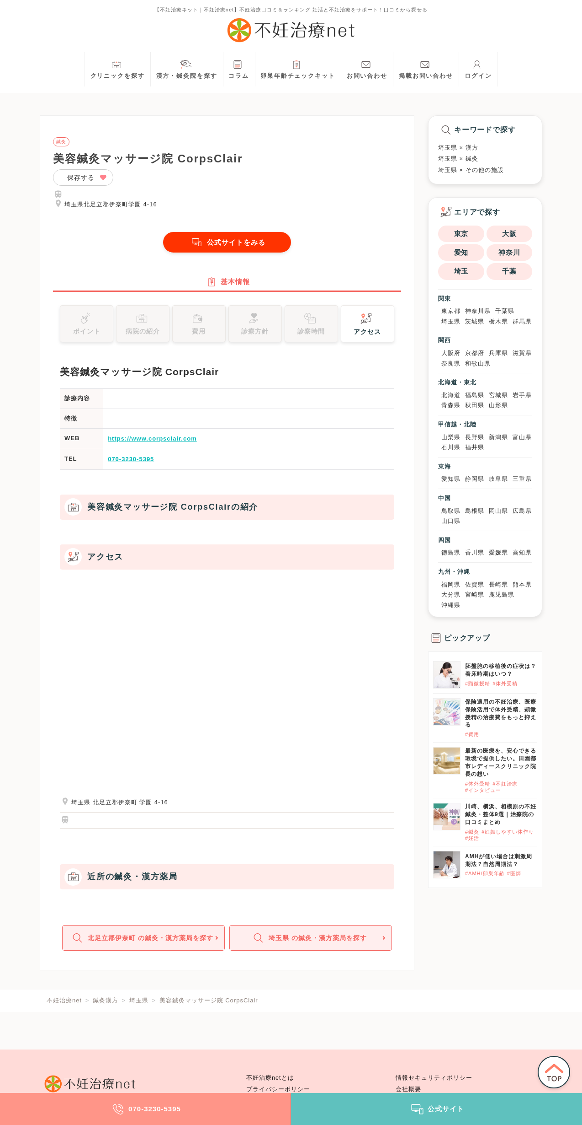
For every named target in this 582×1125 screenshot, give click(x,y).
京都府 (474, 353)
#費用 (472, 734)
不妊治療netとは (270, 1078)
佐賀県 (474, 584)
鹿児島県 (501, 594)
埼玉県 (450, 321)
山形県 (498, 405)
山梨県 (450, 437)
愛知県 (450, 478)
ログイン (478, 68)
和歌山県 (478, 363)
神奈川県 (478, 310)
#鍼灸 (472, 831)
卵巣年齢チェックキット (297, 68)
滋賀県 (522, 353)
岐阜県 (498, 478)
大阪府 (450, 353)
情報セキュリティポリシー (434, 1078)
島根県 (474, 510)
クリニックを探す (117, 68)
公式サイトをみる (227, 242)
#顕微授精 (477, 683)
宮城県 (498, 395)
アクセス (367, 325)
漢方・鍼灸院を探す (186, 68)
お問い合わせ (367, 68)
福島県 (474, 395)
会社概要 (408, 1089)
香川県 (474, 552)
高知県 (522, 552)
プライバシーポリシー (278, 1089)
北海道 (450, 395)
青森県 (450, 405)
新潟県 (498, 437)
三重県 (522, 478)
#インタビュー (483, 790)
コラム (238, 68)
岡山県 (498, 510)
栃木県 (498, 321)
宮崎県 (474, 594)
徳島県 (450, 552)
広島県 (522, 510)
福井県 (474, 447)
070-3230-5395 (131, 461)
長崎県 (498, 584)
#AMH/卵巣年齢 (485, 873)
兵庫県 (498, 353)
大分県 (450, 594)
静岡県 (474, 478)
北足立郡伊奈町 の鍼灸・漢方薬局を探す (142, 942)
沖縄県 (450, 605)
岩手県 (522, 395)
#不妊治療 (505, 783)
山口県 (450, 520)
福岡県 (450, 584)
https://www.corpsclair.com (152, 441)
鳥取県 (450, 510)
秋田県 (474, 405)
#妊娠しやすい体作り (507, 831)
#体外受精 (505, 683)
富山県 (522, 437)
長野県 (474, 437)
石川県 (450, 447)
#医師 (514, 873)
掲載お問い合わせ (426, 68)
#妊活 (472, 838)
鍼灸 (61, 142)
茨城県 (474, 321)
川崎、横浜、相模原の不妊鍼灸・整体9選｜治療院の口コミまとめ (500, 814)
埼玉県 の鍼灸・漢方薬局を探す (309, 942)
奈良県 (450, 363)
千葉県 (504, 310)
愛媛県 (498, 552)
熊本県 (522, 584)
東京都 (450, 310)
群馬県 (522, 321)
